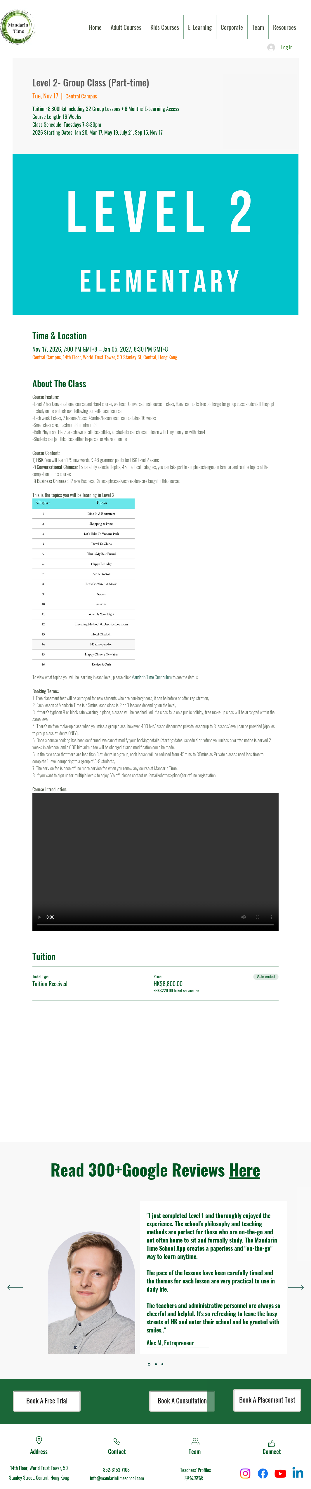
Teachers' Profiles (195, 1470)
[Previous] (15, 1287)
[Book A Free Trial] (47, 1401)
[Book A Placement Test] (267, 1400)
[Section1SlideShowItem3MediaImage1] (149, 1364)
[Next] (296, 1287)
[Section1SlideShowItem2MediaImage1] (162, 1364)
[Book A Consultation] (182, 1401)
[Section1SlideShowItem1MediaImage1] (156, 1364)
